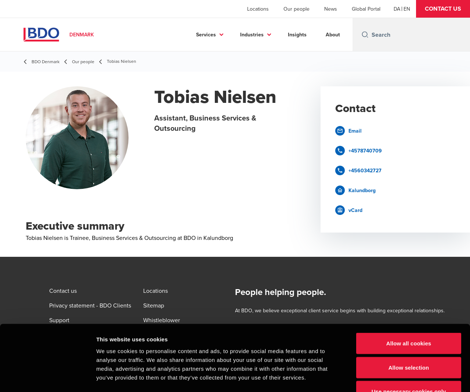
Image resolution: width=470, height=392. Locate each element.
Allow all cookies (408, 295)
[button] (443, 9)
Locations (258, 8)
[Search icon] (365, 34)
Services (206, 34)
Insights (297, 34)
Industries (252, 34)
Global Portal (366, 8)
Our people (296, 8)
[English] (407, 9)
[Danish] (397, 9)
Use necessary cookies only (409, 344)
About (333, 34)
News (330, 8)
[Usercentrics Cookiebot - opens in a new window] (47, 377)
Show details (385, 377)
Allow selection (408, 320)
